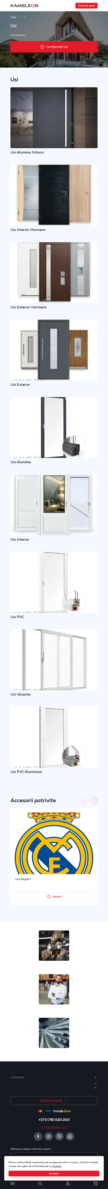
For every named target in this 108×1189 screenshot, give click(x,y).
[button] (86, 5)
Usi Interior (19, 539)
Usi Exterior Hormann (28, 307)
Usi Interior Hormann (28, 230)
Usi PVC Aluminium (26, 772)
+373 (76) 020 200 (54, 1120)
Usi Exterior (20, 384)
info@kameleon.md (54, 1127)
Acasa (13, 17)
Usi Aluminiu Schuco (27, 152)
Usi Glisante (20, 694)
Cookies (56, 1166)
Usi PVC (17, 617)
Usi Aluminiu (20, 462)
